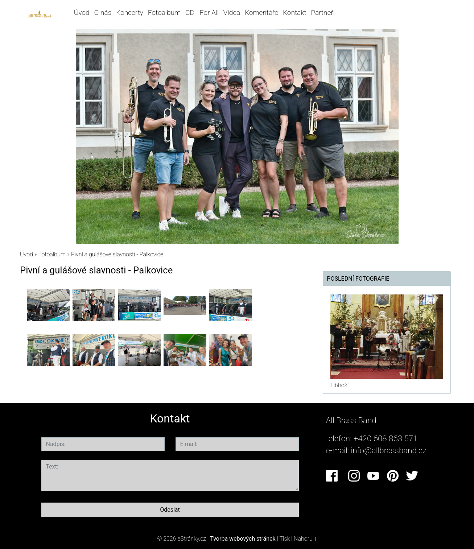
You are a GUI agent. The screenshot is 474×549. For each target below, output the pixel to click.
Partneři (323, 12)
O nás (103, 12)
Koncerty (129, 12)
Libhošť (339, 385)
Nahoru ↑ (305, 538)
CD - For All (202, 12)
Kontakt (294, 12)
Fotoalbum (164, 12)
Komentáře (261, 12)
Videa (231, 12)
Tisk (284, 538)
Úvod (82, 12)
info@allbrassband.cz (389, 450)
